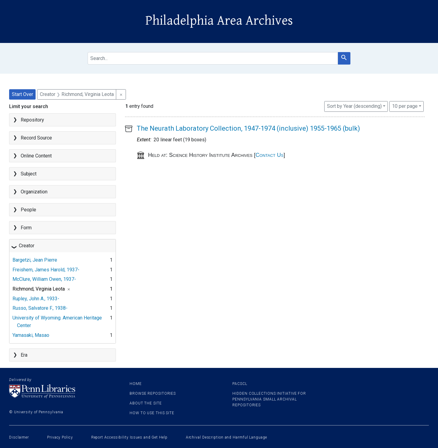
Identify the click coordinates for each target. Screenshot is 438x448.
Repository (32, 120)
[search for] (213, 58)
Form (26, 228)
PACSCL (239, 384)
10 (405, 105)
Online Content (36, 156)
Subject (28, 174)
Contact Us (269, 155)
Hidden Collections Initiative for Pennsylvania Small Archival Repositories (269, 399)
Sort (354, 106)
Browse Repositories (153, 393)
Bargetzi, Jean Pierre (34, 260)
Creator (26, 246)
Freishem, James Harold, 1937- (45, 270)
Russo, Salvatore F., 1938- (40, 308)
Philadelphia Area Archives (219, 20)
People (28, 210)
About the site (146, 403)
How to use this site (152, 413)
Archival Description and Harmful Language (226, 437)
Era (24, 355)
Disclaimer (19, 437)
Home (136, 384)
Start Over (22, 94)
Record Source (36, 138)
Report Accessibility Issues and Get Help (129, 437)
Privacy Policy (60, 437)
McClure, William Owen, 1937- (44, 279)
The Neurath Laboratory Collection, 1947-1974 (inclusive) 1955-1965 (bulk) (248, 128)
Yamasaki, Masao (30, 335)
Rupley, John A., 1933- (35, 299)
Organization (34, 192)
